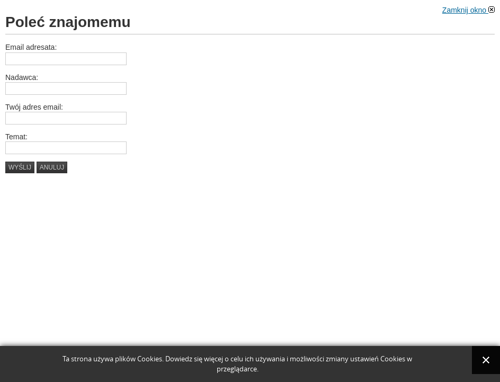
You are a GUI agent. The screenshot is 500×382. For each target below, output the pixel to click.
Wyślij (19, 167)
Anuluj (52, 167)
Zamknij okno (468, 10)
